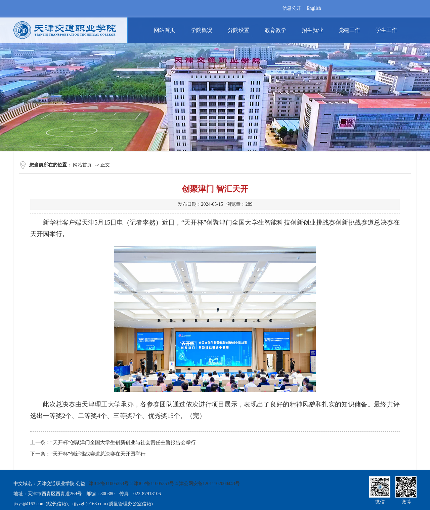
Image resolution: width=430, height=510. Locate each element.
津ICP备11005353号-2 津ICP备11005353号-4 (133, 483)
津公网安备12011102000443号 (209, 483)
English (314, 8)
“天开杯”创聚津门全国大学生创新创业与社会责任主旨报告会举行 (123, 442)
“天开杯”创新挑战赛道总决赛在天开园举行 (97, 454)
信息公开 (291, 8)
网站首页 (82, 164)
